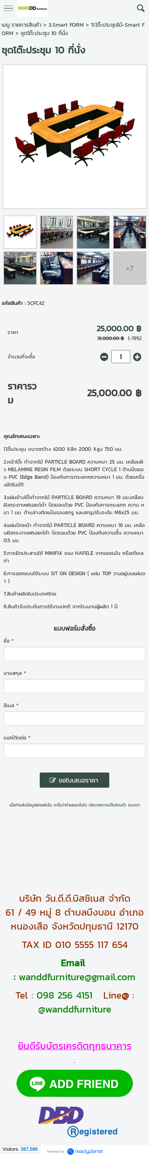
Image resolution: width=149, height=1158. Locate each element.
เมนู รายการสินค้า (21, 25)
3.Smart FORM (66, 25)
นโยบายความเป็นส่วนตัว (107, 805)
